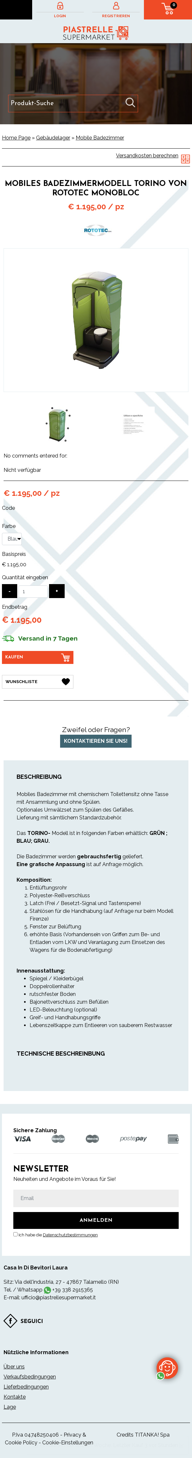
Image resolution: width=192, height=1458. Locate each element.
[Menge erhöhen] (57, 591)
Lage (10, 1407)
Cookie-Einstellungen (67, 1443)
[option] (58, 424)
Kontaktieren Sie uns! (96, 741)
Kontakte (15, 1397)
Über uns (14, 1367)
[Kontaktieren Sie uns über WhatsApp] (167, 1367)
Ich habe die (58, 1235)
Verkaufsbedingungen (30, 1377)
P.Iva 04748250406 (35, 1435)
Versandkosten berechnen (147, 156)
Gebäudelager (53, 138)
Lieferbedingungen (26, 1387)
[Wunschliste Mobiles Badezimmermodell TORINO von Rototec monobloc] (37, 682)
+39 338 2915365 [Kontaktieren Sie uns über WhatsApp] (72, 1290)
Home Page (16, 138)
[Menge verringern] (9, 591)
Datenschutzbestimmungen (70, 1234)
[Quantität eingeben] (33, 591)
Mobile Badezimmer (100, 138)
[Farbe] (12, 539)
